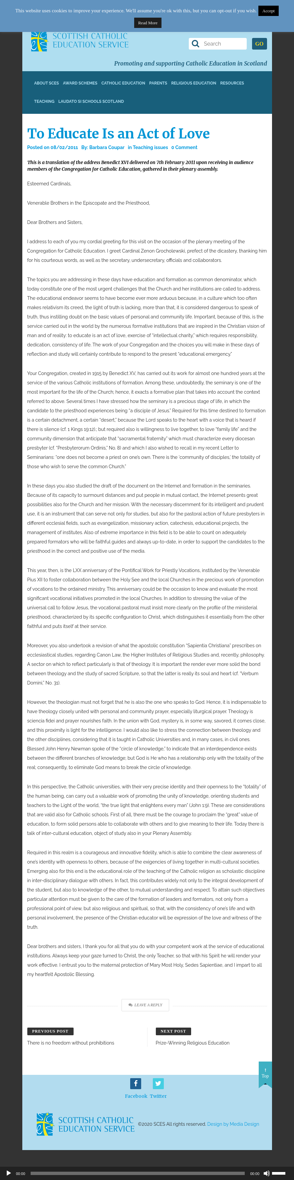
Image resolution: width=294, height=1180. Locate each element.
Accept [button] (268, 10)
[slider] (281, 1173)
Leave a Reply (145, 1005)
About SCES (46, 83)
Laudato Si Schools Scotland (91, 101)
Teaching (44, 101)
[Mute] (266, 1173)
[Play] (8, 1173)
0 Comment (184, 147)
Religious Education (193, 83)
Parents (158, 83)
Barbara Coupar (107, 147)
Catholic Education (123, 83)
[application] (147, 1173)
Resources (232, 83)
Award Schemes (80, 83)
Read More (147, 22)
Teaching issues (150, 147)
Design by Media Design (233, 1124)
